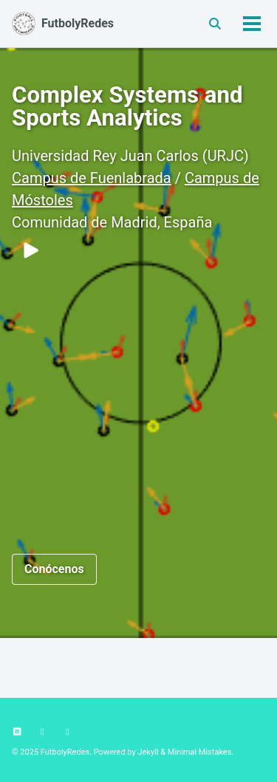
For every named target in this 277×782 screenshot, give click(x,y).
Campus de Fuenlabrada (91, 178)
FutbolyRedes (77, 23)
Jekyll (147, 752)
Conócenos (54, 569)
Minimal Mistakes (200, 752)
